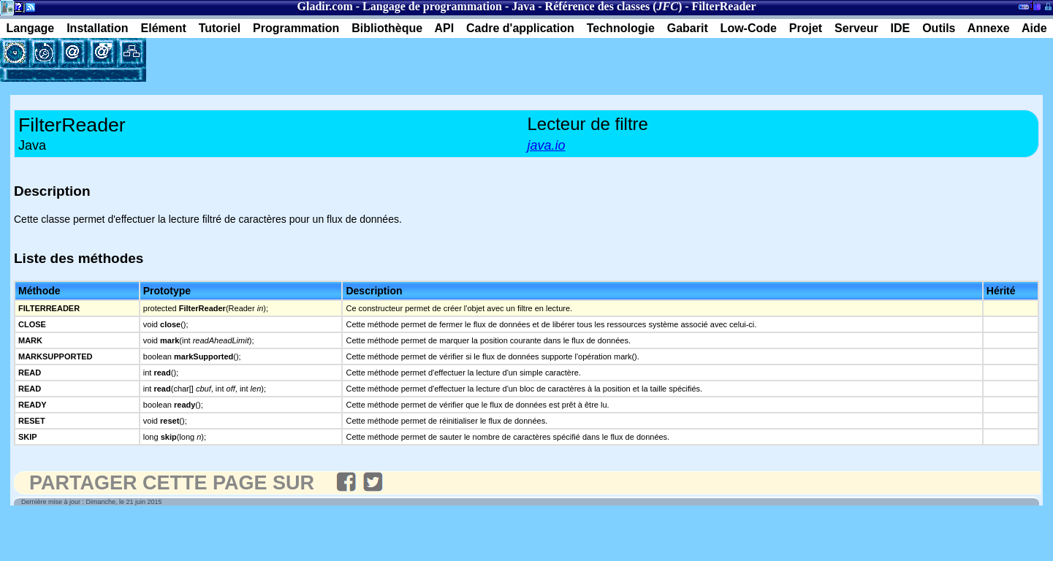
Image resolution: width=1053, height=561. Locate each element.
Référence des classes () (614, 6)
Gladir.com (324, 6)
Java (523, 6)
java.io (547, 145)
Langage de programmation (432, 6)
